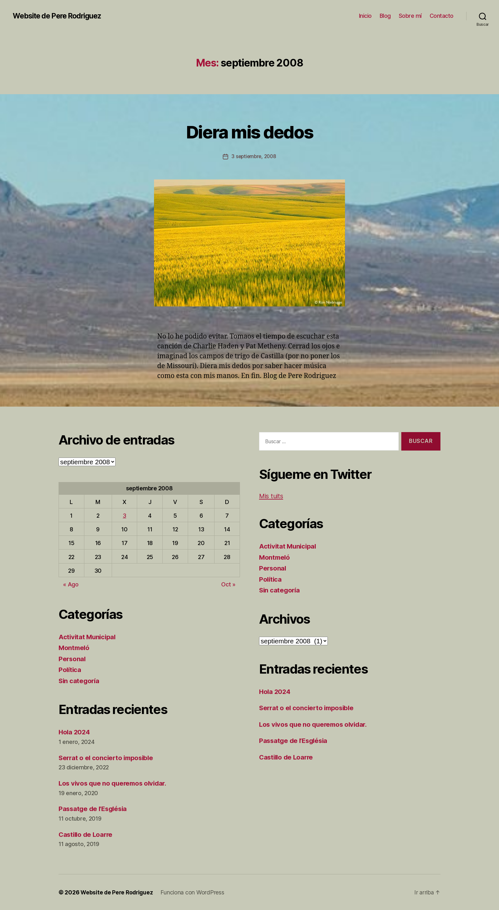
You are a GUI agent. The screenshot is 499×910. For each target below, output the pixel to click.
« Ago (71, 584)
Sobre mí (410, 15)
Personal (73, 658)
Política (70, 670)
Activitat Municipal (88, 636)
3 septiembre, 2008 (253, 156)
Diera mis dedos (249, 131)
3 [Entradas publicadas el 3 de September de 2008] (124, 515)
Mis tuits (272, 496)
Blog (385, 15)
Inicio (365, 15)
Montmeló (75, 648)
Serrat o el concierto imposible (108, 757)
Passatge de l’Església (94, 809)
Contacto (441, 15)
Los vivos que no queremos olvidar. (115, 783)
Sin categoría (80, 680)
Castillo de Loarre (87, 834)
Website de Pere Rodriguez (60, 16)
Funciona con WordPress (194, 892)
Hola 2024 (75, 732)
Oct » (228, 584)
